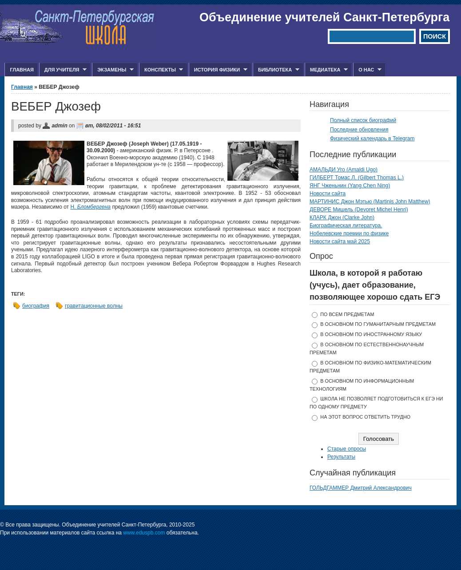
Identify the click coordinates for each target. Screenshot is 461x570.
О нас (367, 70)
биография (35, 306)
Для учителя (63, 70)
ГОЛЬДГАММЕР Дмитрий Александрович (361, 488)
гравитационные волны (94, 306)
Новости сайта (328, 193)
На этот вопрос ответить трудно (365, 417)
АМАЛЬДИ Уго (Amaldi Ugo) (344, 169)
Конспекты (161, 70)
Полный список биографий (363, 120)
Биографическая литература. (346, 225)
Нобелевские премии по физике (349, 233)
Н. (90, 207)
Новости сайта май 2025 (340, 241)
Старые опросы (346, 449)
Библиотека (276, 70)
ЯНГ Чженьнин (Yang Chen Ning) (350, 185)
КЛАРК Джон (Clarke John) (342, 217)
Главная (21, 69)
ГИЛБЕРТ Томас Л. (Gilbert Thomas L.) (357, 177)
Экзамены (113, 70)
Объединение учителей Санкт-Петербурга (324, 17)
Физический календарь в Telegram (372, 138)
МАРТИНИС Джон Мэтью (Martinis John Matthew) (370, 201)
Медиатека (326, 70)
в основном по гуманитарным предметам (378, 324)
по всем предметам (347, 314)
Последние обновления (359, 130)
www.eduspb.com (144, 533)
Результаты (341, 457)
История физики (218, 70)
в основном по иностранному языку (371, 334)
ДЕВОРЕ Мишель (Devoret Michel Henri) (359, 209)
